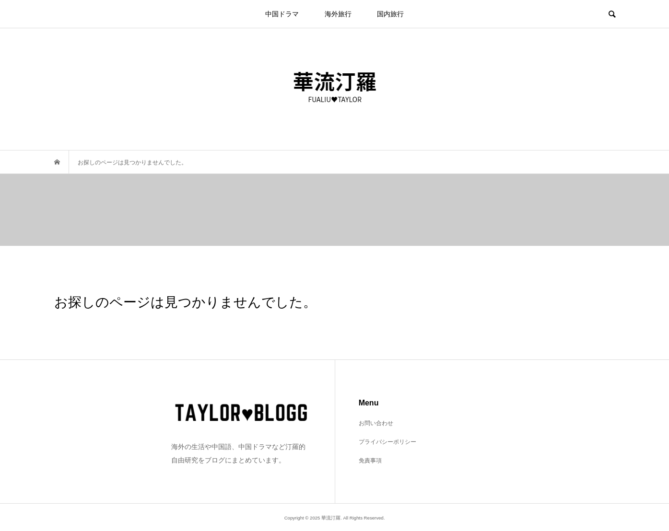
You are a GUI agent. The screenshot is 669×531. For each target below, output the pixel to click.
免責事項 (370, 460)
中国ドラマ (282, 14)
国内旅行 (390, 14)
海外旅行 (338, 14)
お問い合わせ (376, 423)
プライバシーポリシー (387, 442)
